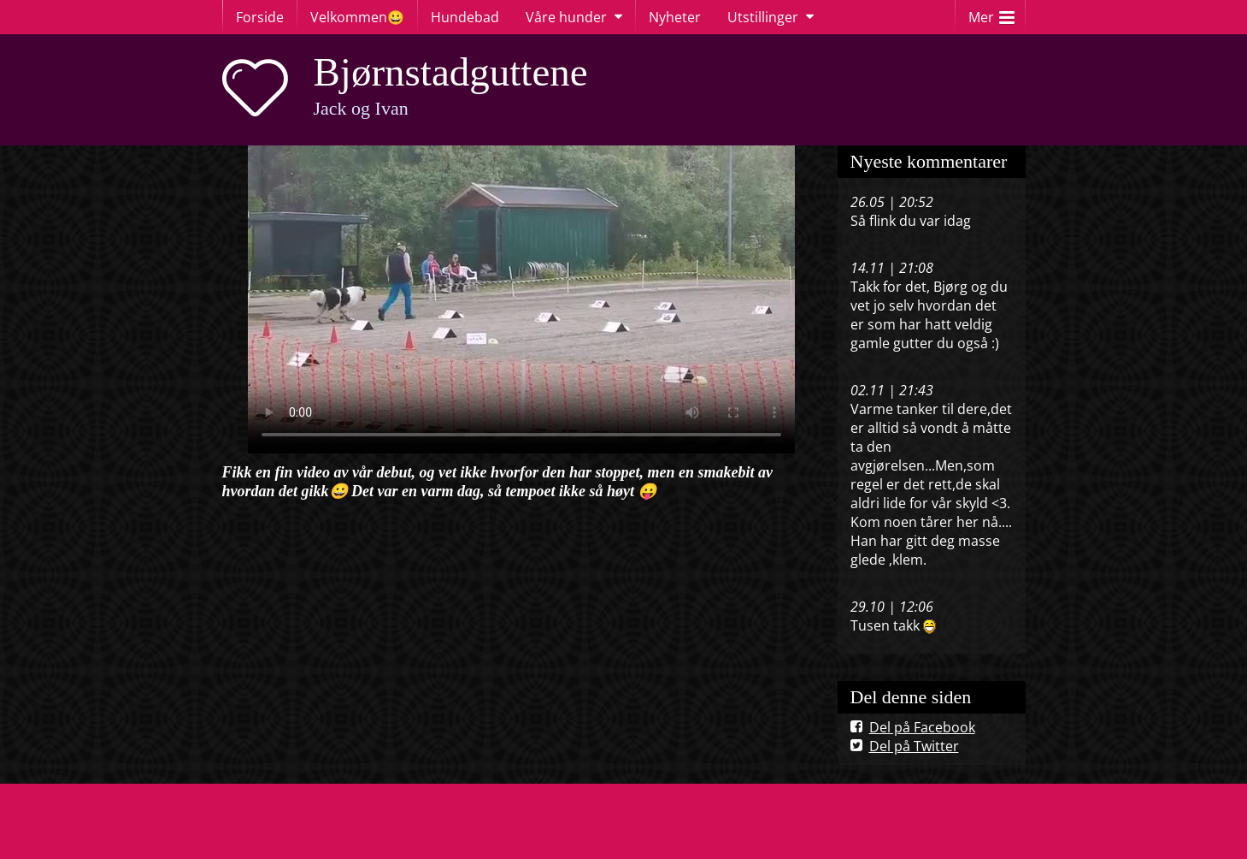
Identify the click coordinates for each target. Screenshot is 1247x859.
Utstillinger (762, 17)
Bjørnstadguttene (451, 72)
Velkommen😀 (357, 17)
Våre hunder (566, 17)
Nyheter (675, 17)
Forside (260, 17)
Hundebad (465, 17)
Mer (991, 13)
